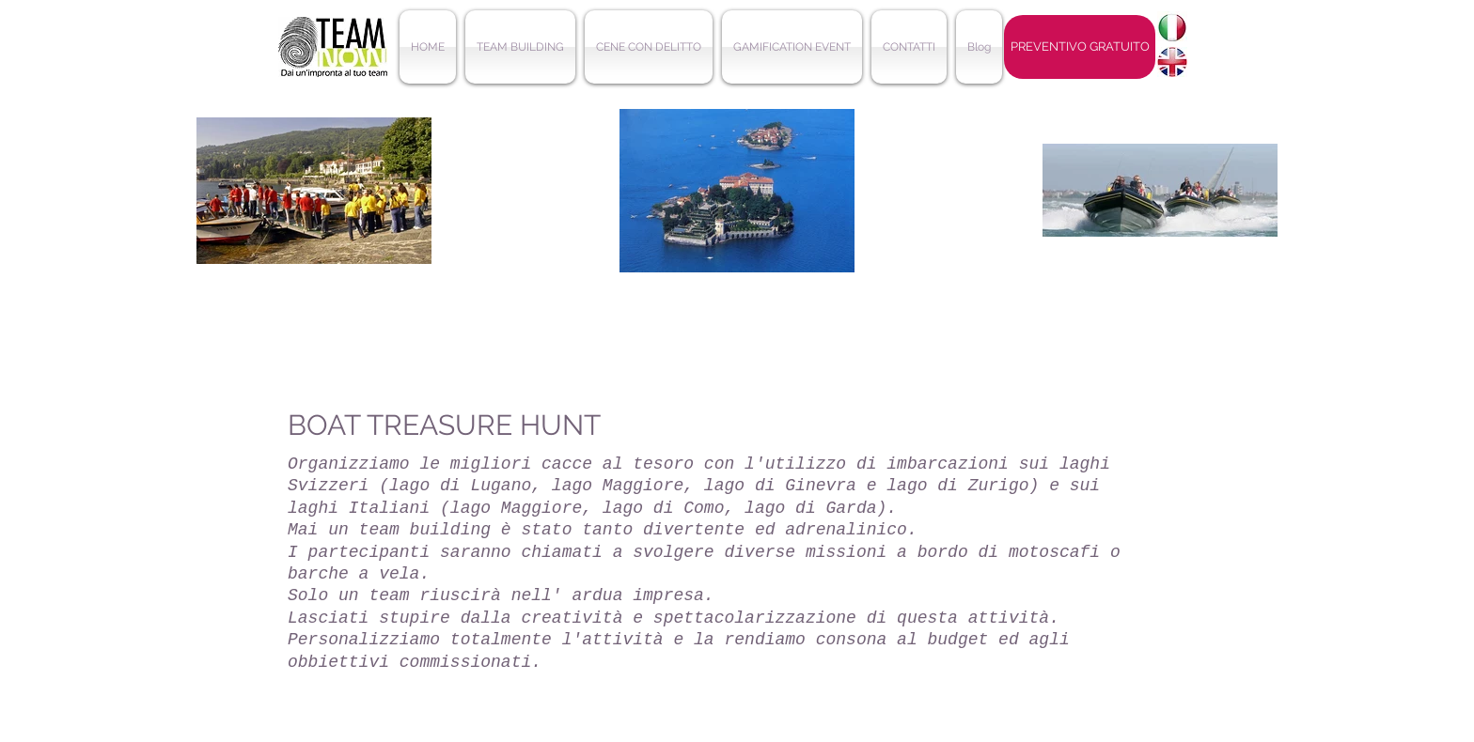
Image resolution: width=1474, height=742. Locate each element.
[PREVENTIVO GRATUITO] (1079, 47)
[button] (520, 47)
